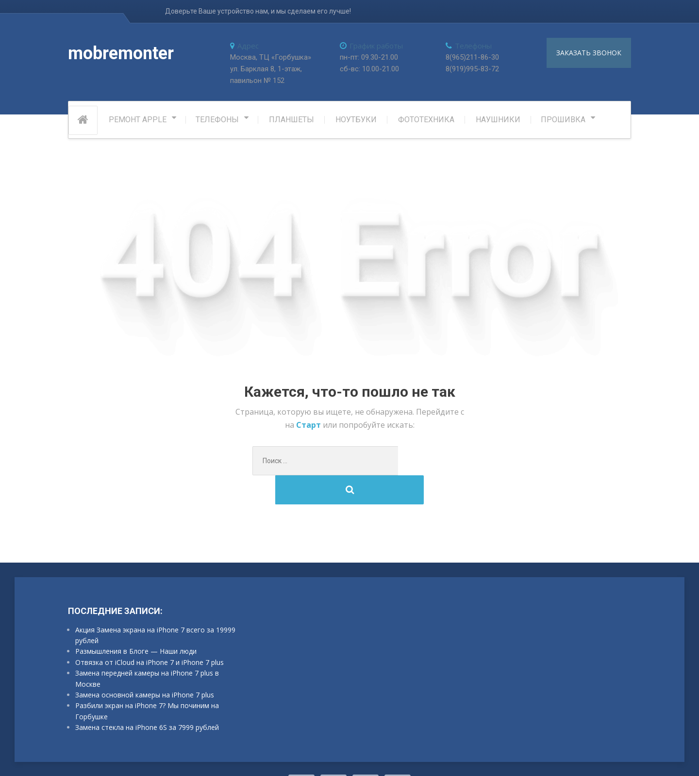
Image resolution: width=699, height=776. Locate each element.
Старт (309, 426)
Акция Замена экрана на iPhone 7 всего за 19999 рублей (155, 608)
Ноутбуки (356, 121)
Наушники (498, 121)
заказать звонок (588, 52)
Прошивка (563, 121)
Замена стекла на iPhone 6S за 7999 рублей (147, 700)
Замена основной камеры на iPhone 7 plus (144, 667)
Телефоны (217, 121)
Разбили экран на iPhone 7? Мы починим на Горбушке (147, 684)
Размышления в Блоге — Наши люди (136, 624)
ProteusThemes (189, 756)
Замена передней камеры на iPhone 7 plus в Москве (147, 651)
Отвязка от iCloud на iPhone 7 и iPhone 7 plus (149, 635)
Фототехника (426, 121)
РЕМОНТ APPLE (137, 121)
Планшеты (291, 121)
